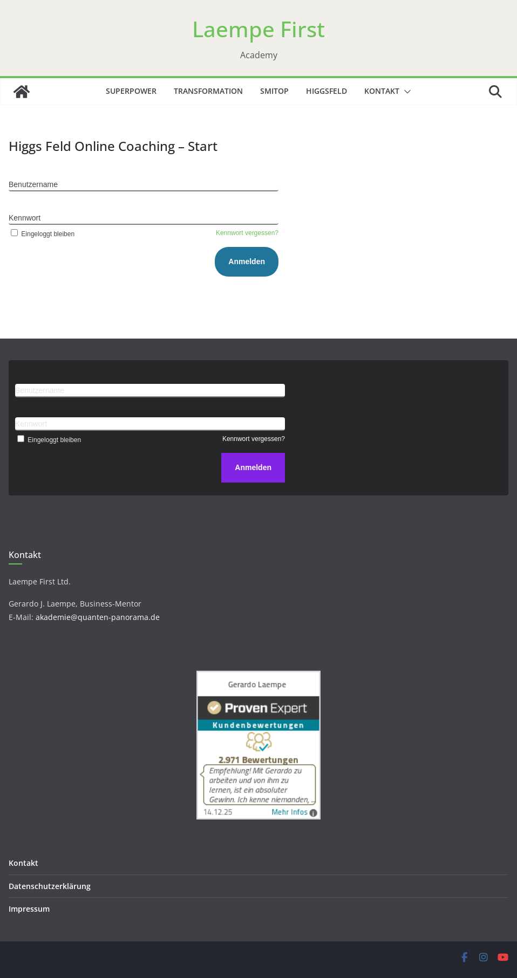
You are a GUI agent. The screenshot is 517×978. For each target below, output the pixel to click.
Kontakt (381, 91)
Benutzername (33, 184)
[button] (405, 92)
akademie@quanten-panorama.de (98, 617)
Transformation (208, 91)
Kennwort (24, 217)
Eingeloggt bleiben (41, 234)
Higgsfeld (326, 91)
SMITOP (274, 91)
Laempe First (258, 29)
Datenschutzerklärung (50, 886)
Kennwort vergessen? (247, 233)
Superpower (131, 91)
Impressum (29, 909)
